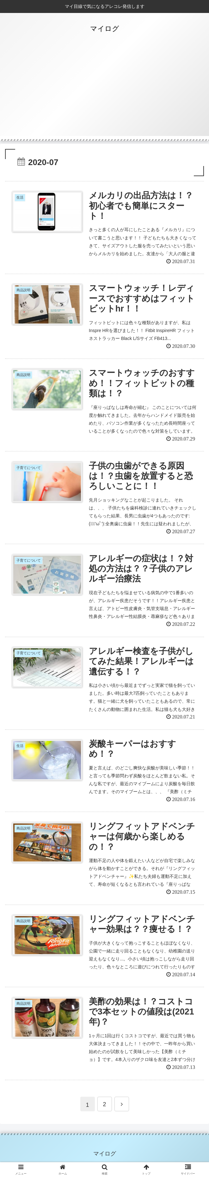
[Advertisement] (104, 91)
